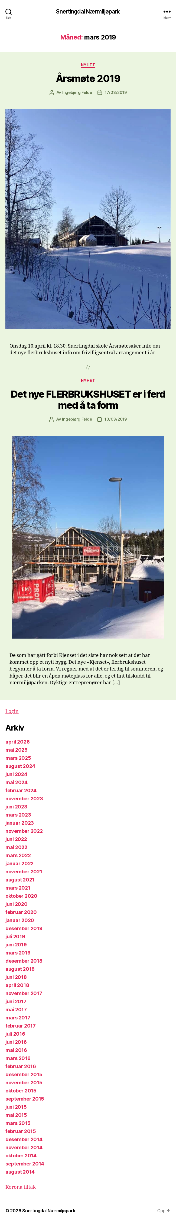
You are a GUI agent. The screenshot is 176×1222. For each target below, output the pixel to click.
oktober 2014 (21, 1155)
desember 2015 (24, 1074)
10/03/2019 (115, 419)
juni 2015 (16, 1107)
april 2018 (17, 985)
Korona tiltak (20, 1187)
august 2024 (20, 766)
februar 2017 (20, 1026)
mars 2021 (17, 888)
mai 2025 (16, 750)
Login (12, 711)
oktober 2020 (21, 896)
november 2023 (24, 798)
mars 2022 (18, 855)
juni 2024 (16, 774)
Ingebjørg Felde (77, 92)
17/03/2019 (115, 92)
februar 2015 (20, 1131)
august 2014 (20, 1172)
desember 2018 (24, 961)
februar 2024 (21, 790)
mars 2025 (18, 758)
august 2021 (19, 880)
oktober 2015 (21, 1091)
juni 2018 (16, 977)
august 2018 (20, 969)
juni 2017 (16, 1001)
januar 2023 (19, 823)
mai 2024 (16, 782)
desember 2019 (24, 928)
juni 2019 (16, 944)
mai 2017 (16, 1009)
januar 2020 (19, 920)
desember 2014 (24, 1139)
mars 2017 (17, 1017)
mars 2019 (18, 953)
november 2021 (23, 871)
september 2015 (24, 1099)
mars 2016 (18, 1058)
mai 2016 (16, 1050)
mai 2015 (16, 1115)
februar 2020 (21, 912)
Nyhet (88, 64)
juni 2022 (16, 839)
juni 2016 (16, 1042)
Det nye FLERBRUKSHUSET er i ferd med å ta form (88, 399)
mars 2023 (18, 815)
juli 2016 (15, 1034)
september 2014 (24, 1164)
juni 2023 (16, 807)
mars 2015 (18, 1123)
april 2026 (17, 742)
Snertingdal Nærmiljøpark (88, 11)
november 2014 (24, 1147)
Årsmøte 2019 (88, 78)
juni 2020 (16, 904)
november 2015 (24, 1082)
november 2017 (23, 993)
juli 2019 (15, 936)
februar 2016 (20, 1066)
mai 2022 (16, 847)
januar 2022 (19, 863)
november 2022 (24, 831)
